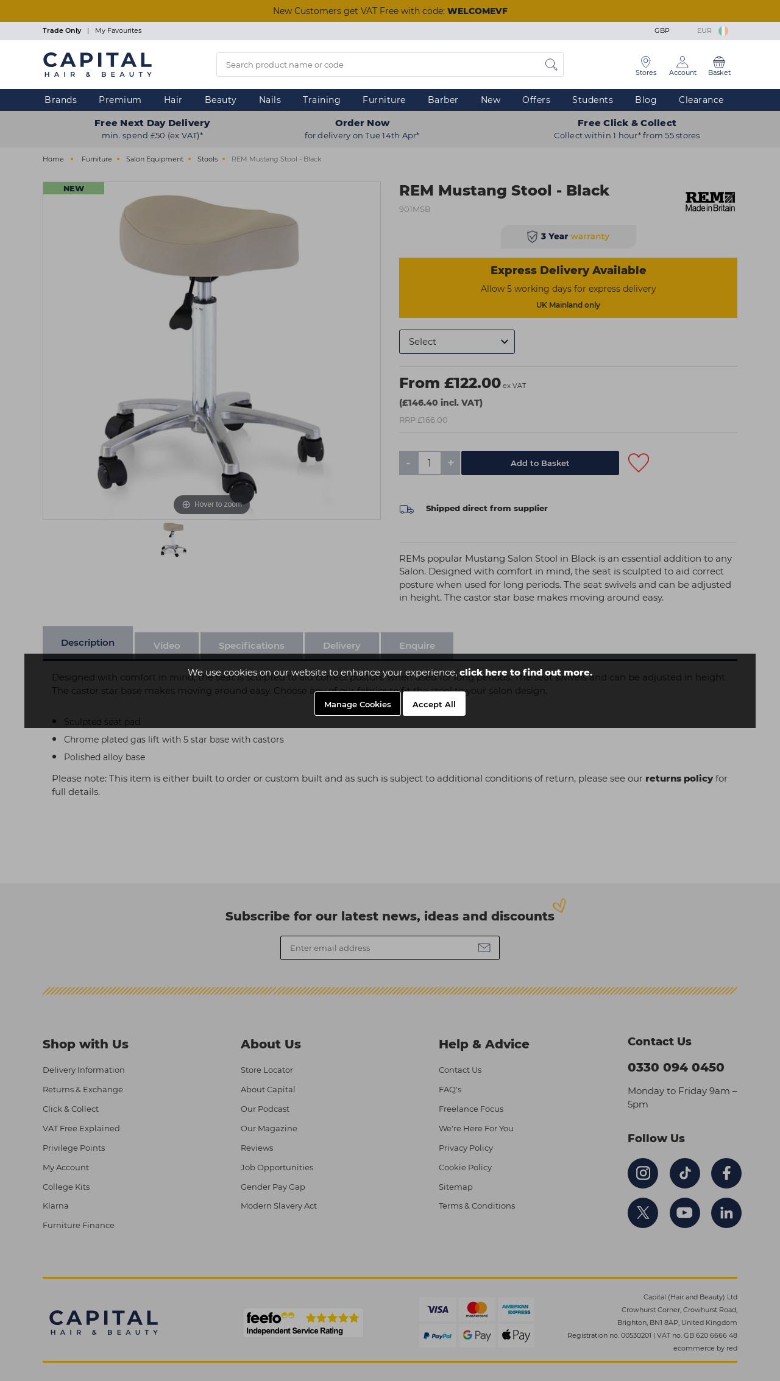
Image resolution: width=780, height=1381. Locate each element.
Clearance (701, 99)
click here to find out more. (525, 672)
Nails (270, 99)
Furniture (384, 99)
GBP (671, 30)
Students (592, 99)
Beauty (221, 99)
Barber (443, 99)
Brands (60, 99)
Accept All (434, 704)
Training (322, 99)
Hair (173, 99)
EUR (712, 30)
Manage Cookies (357, 704)
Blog (646, 99)
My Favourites (118, 30)
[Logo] (97, 64)
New (491, 99)
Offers (536, 99)
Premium (120, 99)
